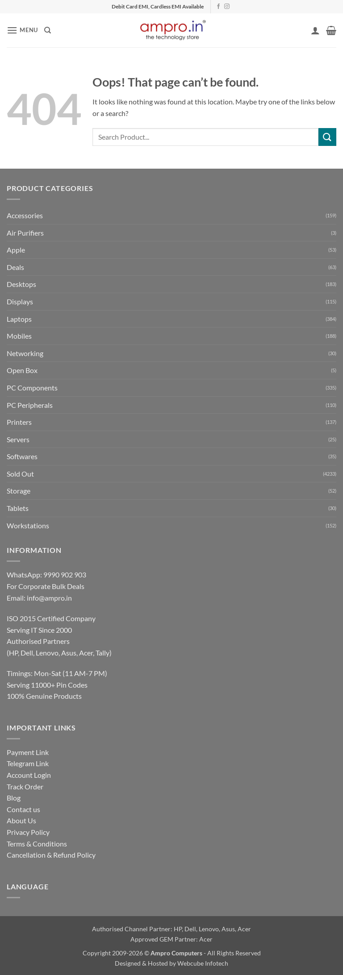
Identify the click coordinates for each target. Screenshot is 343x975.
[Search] (47, 30)
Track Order (25, 786)
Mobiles (19, 336)
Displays (20, 301)
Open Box (22, 370)
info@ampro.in (49, 597)
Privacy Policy (28, 832)
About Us (21, 820)
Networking (25, 353)
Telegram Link (28, 763)
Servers (18, 439)
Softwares (22, 456)
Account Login (29, 775)
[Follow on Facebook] (218, 7)
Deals (15, 267)
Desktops (21, 284)
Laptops (19, 319)
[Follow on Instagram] (227, 7)
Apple (16, 249)
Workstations (28, 525)
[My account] (315, 30)
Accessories (25, 215)
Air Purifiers (25, 232)
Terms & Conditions (37, 843)
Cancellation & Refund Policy (51, 855)
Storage (18, 490)
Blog (14, 797)
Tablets (18, 508)
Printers (19, 422)
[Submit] (327, 136)
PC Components (32, 387)
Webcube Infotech (202, 963)
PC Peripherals (30, 405)
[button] (22, 30)
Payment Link (28, 752)
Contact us (23, 809)
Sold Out (20, 473)
